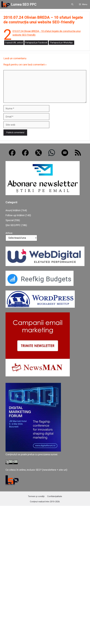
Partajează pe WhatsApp (61, 42)
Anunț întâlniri (13, 210)
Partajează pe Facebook (36, 42)
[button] (72, 4)
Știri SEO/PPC (13, 225)
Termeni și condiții (36, 496)
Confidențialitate (54, 496)
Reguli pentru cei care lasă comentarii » (24, 64)
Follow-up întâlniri (15, 215)
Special (10, 220)
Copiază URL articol (14, 42)
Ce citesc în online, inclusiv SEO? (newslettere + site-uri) (36, 469)
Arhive (9, 233)
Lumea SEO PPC (23, 4)
